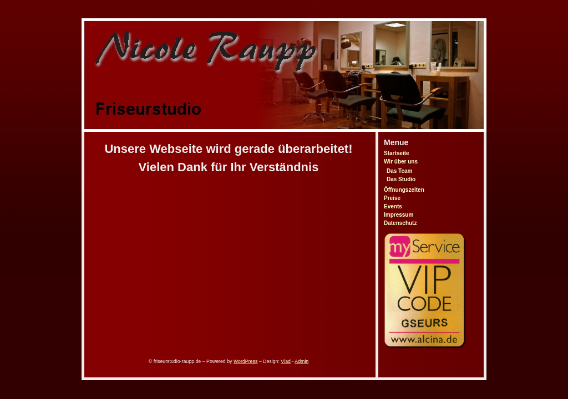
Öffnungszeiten (404, 190)
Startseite (396, 153)
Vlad (286, 361)
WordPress (245, 361)
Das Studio (401, 179)
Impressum (398, 215)
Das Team (400, 171)
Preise (392, 198)
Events (393, 206)
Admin (301, 361)
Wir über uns (401, 161)
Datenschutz (400, 223)
